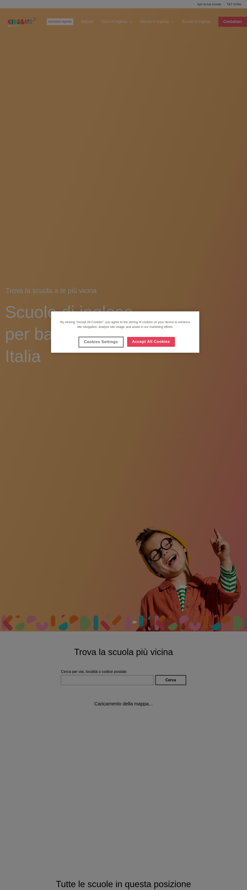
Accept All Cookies (151, 342)
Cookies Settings (101, 342)
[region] (125, 331)
